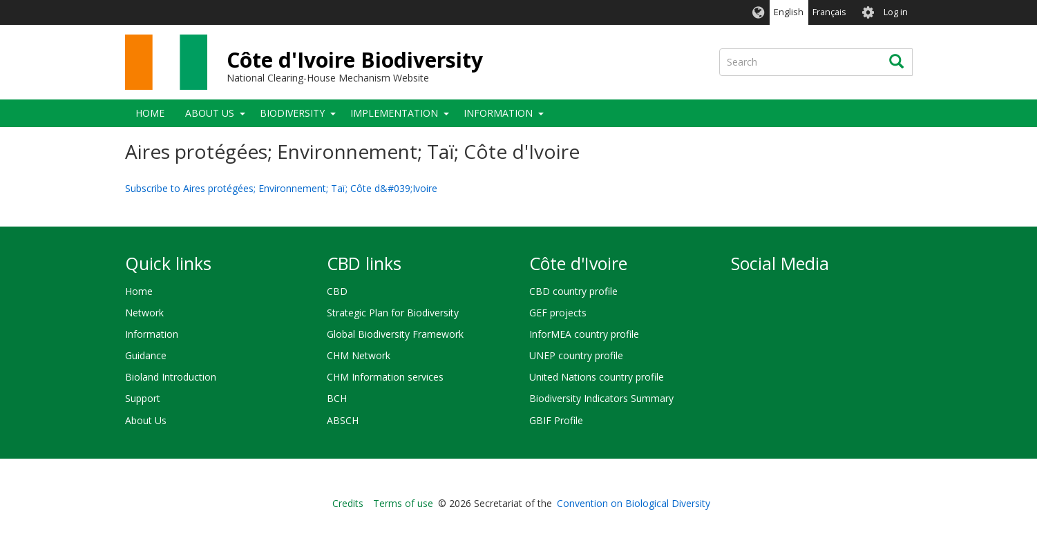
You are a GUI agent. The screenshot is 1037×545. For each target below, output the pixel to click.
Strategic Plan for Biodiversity (393, 312)
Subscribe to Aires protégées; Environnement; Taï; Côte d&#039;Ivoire (281, 188)
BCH (337, 398)
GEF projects (558, 312)
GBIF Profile (556, 420)
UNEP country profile (576, 355)
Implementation (394, 112)
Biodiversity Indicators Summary (601, 398)
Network (144, 312)
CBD (337, 291)
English (788, 12)
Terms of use (403, 503)
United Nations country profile (596, 376)
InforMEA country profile (584, 334)
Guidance (146, 355)
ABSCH (343, 420)
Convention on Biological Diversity (633, 503)
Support (142, 398)
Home (149, 112)
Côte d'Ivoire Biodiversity (355, 60)
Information (498, 112)
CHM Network (358, 355)
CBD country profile (573, 291)
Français (829, 12)
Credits (347, 503)
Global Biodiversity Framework (395, 334)
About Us (209, 112)
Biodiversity (292, 112)
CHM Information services (385, 376)
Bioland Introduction (170, 376)
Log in (896, 12)
